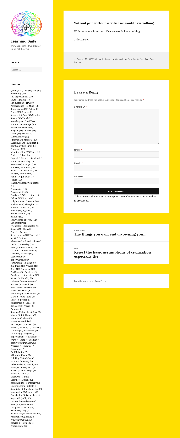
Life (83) (28, 90)
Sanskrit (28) (29, 130)
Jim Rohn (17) (27, 176)
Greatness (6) (17, 379)
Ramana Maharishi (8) (21, 312)
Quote (80, 59)
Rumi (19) (15, 167)
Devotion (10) (30, 250)
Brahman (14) (17, 204)
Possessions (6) (33, 395)
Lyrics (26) (16, 142)
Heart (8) (15, 299)
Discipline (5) (17, 407)
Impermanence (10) (20, 259)
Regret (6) (15, 370)
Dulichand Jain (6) (33, 389)
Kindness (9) (17, 293)
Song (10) (31, 262)
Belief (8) (30, 302)
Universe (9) (17, 281)
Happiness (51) (18, 102)
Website (78, 176)
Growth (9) (27, 284)
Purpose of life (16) (20, 192)
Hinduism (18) (28, 167)
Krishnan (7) (34, 336)
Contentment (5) (19, 426)
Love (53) (26, 99)
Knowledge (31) (18, 121)
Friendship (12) (18, 225)
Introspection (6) (19, 367)
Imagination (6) (18, 392)
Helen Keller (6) (18, 364)
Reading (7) (34, 339)
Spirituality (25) (18, 145)
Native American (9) (21, 290)
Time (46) (30, 102)
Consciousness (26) (20, 136)
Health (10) (16, 244)
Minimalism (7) (28, 342)
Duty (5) (25, 410)
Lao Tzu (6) (16, 401)
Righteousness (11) (20, 235)
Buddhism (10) (18, 265)
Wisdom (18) (26, 173)
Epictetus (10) (31, 272)
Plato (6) (33, 386)
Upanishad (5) (26, 404)
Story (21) (26, 158)
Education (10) (28, 269)
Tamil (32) (27, 118)
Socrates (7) (28, 346)
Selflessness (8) (18, 302)
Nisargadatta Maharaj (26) (24, 139)
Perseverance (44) (19, 105)
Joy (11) (14, 238)
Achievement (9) (31, 293)
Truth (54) (16, 99)
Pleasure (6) (32, 392)
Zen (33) (36, 115)
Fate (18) (15, 173)
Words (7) (31, 324)
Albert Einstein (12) (20, 213)
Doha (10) (36, 241)
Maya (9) (15, 296)
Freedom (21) (29, 155)
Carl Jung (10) (17, 272)
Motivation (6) (29, 401)
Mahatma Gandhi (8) (21, 321)
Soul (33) (27, 115)
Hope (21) (15, 158)
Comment (80, 107)
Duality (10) (28, 244)
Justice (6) (15, 373)
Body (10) (15, 269)
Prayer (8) (29, 306)
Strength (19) (29, 164)
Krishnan (106, 59)
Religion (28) (17, 130)
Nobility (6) (32, 364)
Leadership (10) (18, 256)
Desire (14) (27, 198)
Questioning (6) (18, 395)
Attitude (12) (17, 216)
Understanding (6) (20, 386)
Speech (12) (16, 229)
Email (78, 163)
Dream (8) (25, 299)
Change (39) (27, 112)
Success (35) (16, 115)
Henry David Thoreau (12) (24, 219)
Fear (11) (15, 232)
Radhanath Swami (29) (22, 127)
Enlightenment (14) (20, 201)
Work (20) (15, 161)
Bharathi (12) (32, 225)
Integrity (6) (34, 382)
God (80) (37, 90)
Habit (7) (15, 327)
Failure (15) (16, 198)
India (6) (28, 376)
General (119, 59)
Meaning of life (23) (20, 152)
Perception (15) (31, 195)
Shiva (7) (15, 339)
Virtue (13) (28, 207)
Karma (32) (16, 118)
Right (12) (27, 210)
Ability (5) (30, 416)
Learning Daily (23, 41)
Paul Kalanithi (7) (19, 352)
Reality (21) (36, 158)
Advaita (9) (16, 284)
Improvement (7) (19, 336)
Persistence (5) (18, 416)
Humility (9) (27, 278)
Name (78, 149)
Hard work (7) (31, 330)
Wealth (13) (16, 210)
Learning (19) (27, 161)
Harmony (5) (28, 422)
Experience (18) (29, 170)
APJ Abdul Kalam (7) (21, 355)
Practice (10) (27, 253)
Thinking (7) (17, 358)
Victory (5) (29, 407)
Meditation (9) (30, 281)
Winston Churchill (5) (21, 419)
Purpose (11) (26, 232)
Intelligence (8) (28, 315)
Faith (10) (15, 247)
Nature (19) (16, 164)
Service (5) (16, 422)
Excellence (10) (18, 275)
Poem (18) (15, 170)
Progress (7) (16, 346)
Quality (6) (26, 398)
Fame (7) (24, 339)
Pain (130, 59)
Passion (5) (16, 410)
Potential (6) (16, 361)
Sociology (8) (17, 306)
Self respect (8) (18, 324)
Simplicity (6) (17, 389)
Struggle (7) (28, 333)
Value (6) (25, 373)
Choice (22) (16, 155)
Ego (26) (26, 142)
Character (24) (18, 149)
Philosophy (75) (18, 93)
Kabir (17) (16, 176)
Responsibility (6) (19, 382)
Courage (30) (29, 124)
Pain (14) (34, 201)
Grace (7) (36, 327)
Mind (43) (34, 105)
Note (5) (14, 404)
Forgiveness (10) (19, 262)
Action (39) (34, 109)
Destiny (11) (24, 238)
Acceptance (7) (18, 349)
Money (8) (16, 315)
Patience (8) (16, 309)
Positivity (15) (17, 195)
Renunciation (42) (19, 109)
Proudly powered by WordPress (90, 281)
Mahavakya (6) (28, 370)
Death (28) (16, 133)
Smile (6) (28, 379)
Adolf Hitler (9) (27, 296)
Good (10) (15, 253)
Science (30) (16, 124)
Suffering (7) (17, 330)
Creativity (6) (17, 376)
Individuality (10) (28, 247)
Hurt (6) (32, 367)
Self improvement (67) (22, 96)
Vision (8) (27, 318)
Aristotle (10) (32, 275)
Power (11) (34, 235)
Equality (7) (25, 327)
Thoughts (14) (31, 204)
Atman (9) (15, 278)
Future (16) (16, 179)
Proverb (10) (32, 265)
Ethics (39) (16, 112)
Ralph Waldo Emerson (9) (23, 287)
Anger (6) (15, 398)
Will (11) (27, 241)
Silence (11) (16, 241)
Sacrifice (144, 59)
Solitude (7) (16, 333)
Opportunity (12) (19, 222)
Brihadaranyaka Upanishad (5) (26, 413)
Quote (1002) (17, 90)
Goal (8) (37, 312)
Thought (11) (29, 229)
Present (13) (16, 207)
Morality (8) (16, 318)
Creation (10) (17, 250)
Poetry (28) (26, 133)
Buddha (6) (28, 358)
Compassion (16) (19, 189)
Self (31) (31, 121)
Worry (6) (28, 361)
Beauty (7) (16, 342)
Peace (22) (35, 152)
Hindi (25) (31, 145)
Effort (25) (35, 142)
